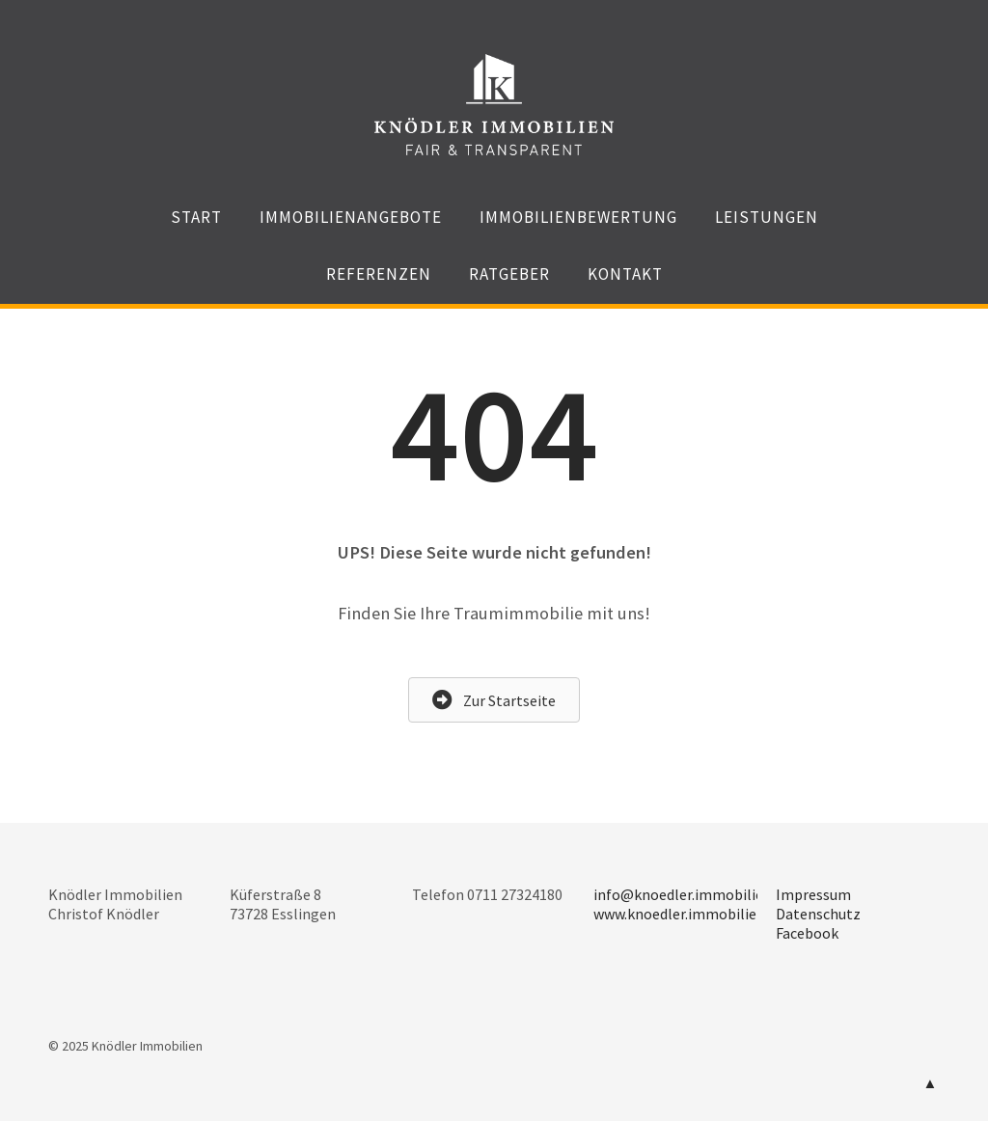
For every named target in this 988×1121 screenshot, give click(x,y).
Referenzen (378, 274)
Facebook (807, 933)
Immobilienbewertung (578, 217)
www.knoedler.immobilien (679, 913)
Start (196, 217)
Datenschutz (818, 913)
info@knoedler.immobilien (682, 894)
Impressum (813, 894)
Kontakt (625, 274)
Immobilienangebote (351, 217)
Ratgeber (509, 274)
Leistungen (766, 217)
